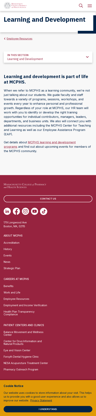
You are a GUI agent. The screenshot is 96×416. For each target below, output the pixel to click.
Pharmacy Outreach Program (21, 369)
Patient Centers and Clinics (24, 325)
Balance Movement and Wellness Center (23, 333)
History (8, 249)
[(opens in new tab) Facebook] (16, 211)
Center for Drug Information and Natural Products (23, 342)
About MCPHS (13, 235)
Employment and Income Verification (25, 305)
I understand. (48, 409)
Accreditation (11, 242)
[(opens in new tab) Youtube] (34, 211)
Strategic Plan (12, 268)
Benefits (8, 286)
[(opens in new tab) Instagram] (25, 211)
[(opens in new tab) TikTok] (43, 211)
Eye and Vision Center (17, 350)
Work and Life (12, 292)
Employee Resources (19, 38)
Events (8, 255)
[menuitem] (81, 5)
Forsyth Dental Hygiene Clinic (21, 356)
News (7, 261)
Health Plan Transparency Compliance (19, 313)
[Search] (81, 5)
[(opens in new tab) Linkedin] (7, 211)
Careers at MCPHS (16, 278)
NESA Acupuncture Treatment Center (26, 363)
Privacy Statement (41, 400)
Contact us (48, 198)
